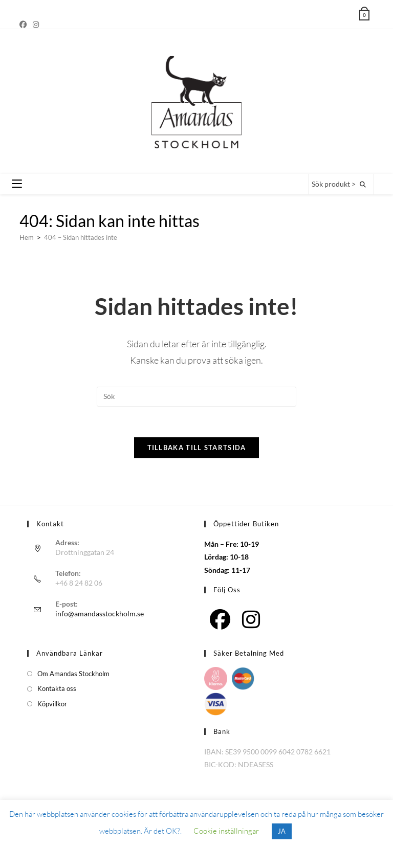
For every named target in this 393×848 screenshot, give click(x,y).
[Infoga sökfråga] (196, 397)
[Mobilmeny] (17, 184)
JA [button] (282, 831)
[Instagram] (36, 24)
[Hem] (26, 237)
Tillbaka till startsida (196, 448)
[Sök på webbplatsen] (363, 184)
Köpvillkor (52, 704)
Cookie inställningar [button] (226, 831)
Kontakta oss (56, 689)
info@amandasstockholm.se (99, 614)
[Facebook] (24, 24)
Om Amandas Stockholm (73, 674)
